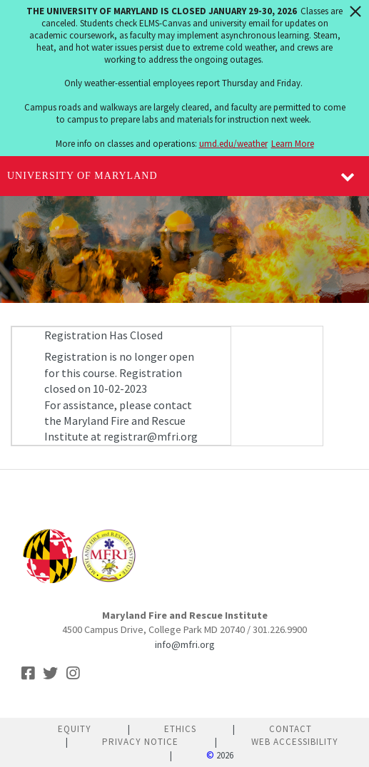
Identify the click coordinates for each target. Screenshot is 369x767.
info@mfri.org (185, 644)
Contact (290, 729)
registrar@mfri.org (150, 436)
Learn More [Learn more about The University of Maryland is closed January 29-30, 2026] (292, 144)
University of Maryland (82, 175)
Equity (74, 729)
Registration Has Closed (103, 335)
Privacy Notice (140, 742)
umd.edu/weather (233, 144)
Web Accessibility (294, 742)
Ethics (180, 729)
